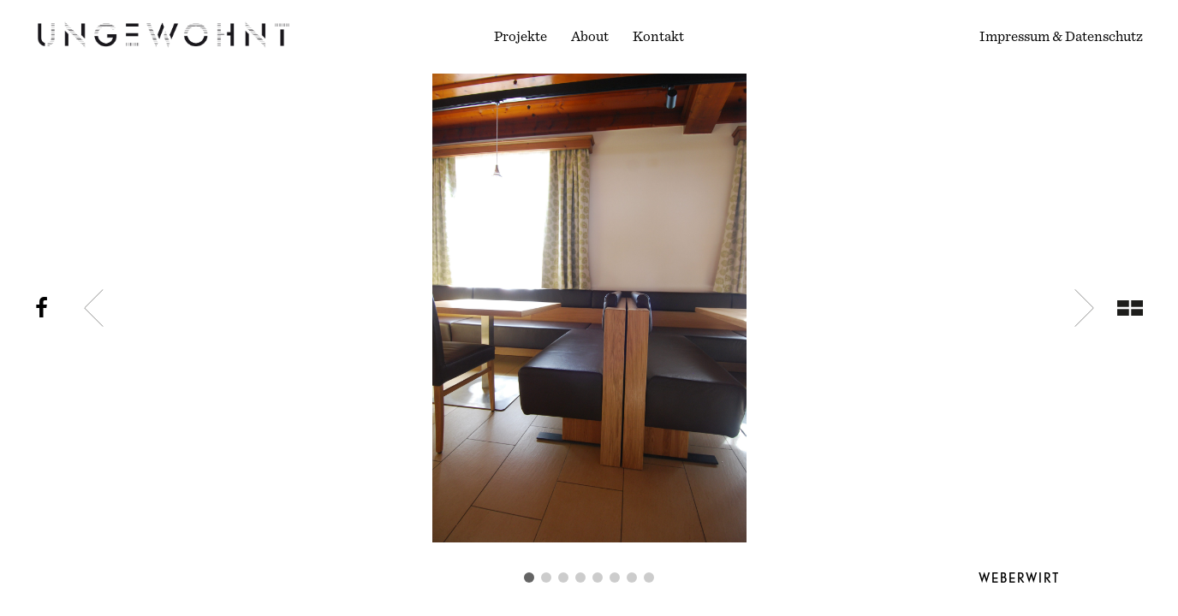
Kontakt (658, 36)
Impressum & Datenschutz (1061, 36)
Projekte (520, 36)
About (590, 36)
